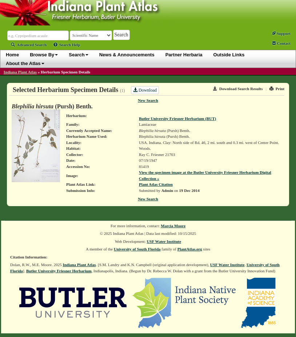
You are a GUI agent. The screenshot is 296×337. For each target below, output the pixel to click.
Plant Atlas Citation (156, 184)
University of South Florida (137, 249)
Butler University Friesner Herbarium (59, 271)
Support (281, 33)
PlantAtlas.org (189, 249)
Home (12, 54)
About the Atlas (25, 63)
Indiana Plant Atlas (20, 72)
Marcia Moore (173, 226)
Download (145, 90)
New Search (148, 100)
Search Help (66, 45)
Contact (281, 43)
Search (78, 54)
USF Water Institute (164, 241)
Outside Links (229, 54)
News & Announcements (127, 54)
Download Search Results (238, 89)
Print (276, 89)
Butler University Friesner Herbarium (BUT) (177, 118)
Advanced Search (29, 45)
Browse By (44, 54)
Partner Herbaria (184, 54)
